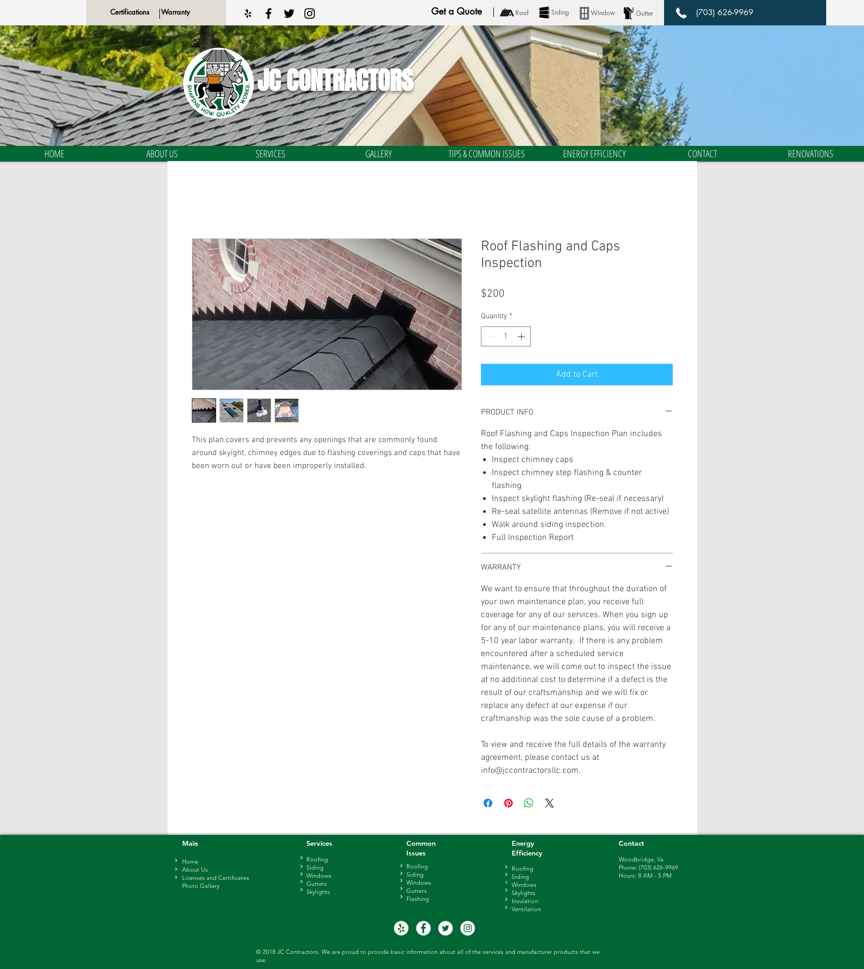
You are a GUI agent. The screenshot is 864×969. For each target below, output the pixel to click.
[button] (162, 154)
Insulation (525, 901)
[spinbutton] (505, 336)
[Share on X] (549, 803)
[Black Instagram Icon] (310, 13)
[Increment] (522, 336)
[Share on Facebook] (487, 803)
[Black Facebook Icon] (269, 13)
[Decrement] (489, 336)
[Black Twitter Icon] (289, 13)
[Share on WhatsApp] (529, 803)
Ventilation (526, 909)
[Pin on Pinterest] (508, 803)
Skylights (523, 893)
